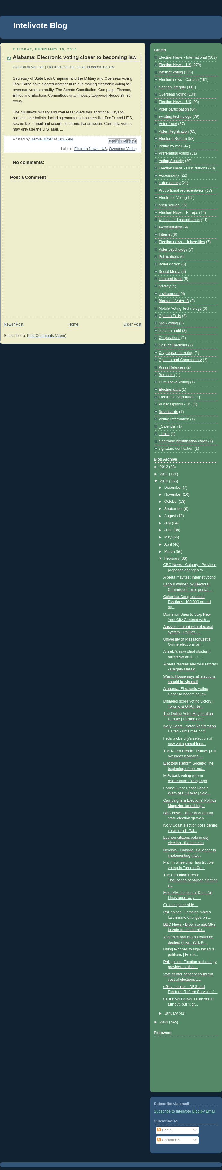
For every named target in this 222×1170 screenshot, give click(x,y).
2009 (165, 1022)
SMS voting (168, 323)
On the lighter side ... (181, 905)
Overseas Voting (123, 149)
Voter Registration (174, 131)
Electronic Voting (173, 198)
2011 (165, 474)
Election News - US (90, 149)
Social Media (169, 272)
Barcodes (167, 375)
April (168, 544)
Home (73, 324)
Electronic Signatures (176, 397)
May (168, 537)
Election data (170, 390)
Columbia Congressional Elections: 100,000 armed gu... (187, 602)
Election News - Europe (178, 213)
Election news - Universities (182, 242)
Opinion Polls (170, 316)
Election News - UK (175, 102)
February (172, 558)
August (170, 516)
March (170, 552)
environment (169, 294)
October (171, 502)
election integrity (172, 87)
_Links (164, 434)
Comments (168, 1140)
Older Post (132, 324)
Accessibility (169, 175)
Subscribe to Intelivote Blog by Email (184, 1111)
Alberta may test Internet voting (190, 577)
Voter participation (174, 109)
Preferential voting (174, 153)
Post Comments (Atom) (46, 336)
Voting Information (174, 419)
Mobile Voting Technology (180, 308)
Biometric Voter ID (174, 301)
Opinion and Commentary (180, 360)
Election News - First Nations (183, 168)
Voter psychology (173, 249)
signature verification (176, 448)
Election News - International (183, 57)
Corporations (169, 338)
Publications (169, 257)
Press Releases (172, 367)
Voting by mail (170, 146)
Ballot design (169, 264)
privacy (165, 286)
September (174, 509)
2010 (165, 481)
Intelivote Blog (40, 25)
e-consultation (170, 227)
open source (169, 205)
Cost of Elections (173, 345)
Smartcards (168, 412)
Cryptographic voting (176, 353)
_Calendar (167, 426)
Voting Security (171, 161)
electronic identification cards (183, 441)
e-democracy (170, 183)
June (169, 530)
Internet (165, 234)
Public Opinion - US (175, 404)
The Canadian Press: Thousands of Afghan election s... (191, 880)
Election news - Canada (179, 80)
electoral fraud (171, 279)
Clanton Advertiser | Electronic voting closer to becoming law (63, 67)
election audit (170, 331)
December (173, 487)
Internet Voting (171, 72)
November (173, 494)
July (168, 523)
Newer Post (13, 324)
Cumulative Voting (174, 382)
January (171, 1013)
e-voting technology (175, 116)
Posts (164, 1130)
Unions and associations (179, 220)
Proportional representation (181, 190)
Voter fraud (168, 124)
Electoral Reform (173, 139)
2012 (165, 467)
